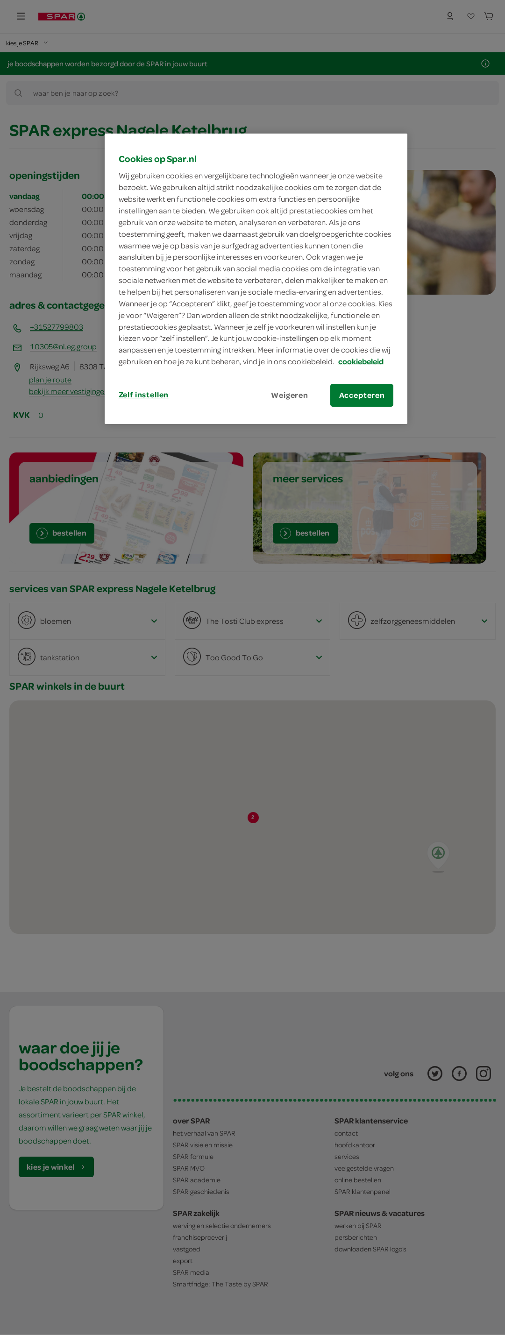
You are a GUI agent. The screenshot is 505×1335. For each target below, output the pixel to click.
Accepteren (362, 395)
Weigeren (289, 395)
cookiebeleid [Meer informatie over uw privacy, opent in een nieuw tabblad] (361, 361)
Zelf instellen (144, 394)
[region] (256, 279)
